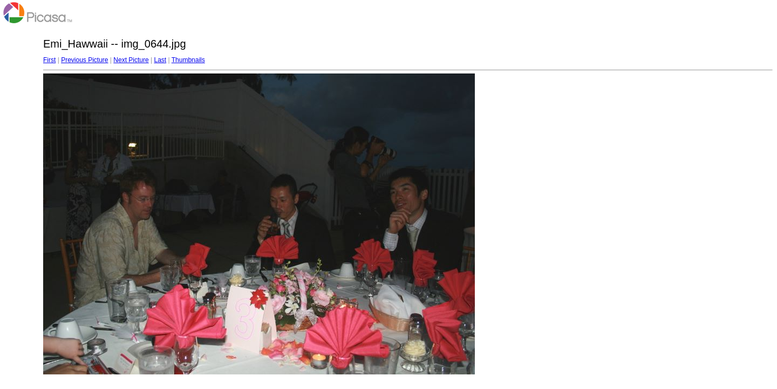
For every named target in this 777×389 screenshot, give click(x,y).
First (49, 60)
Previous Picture (84, 60)
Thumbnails (188, 60)
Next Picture (130, 60)
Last (160, 60)
